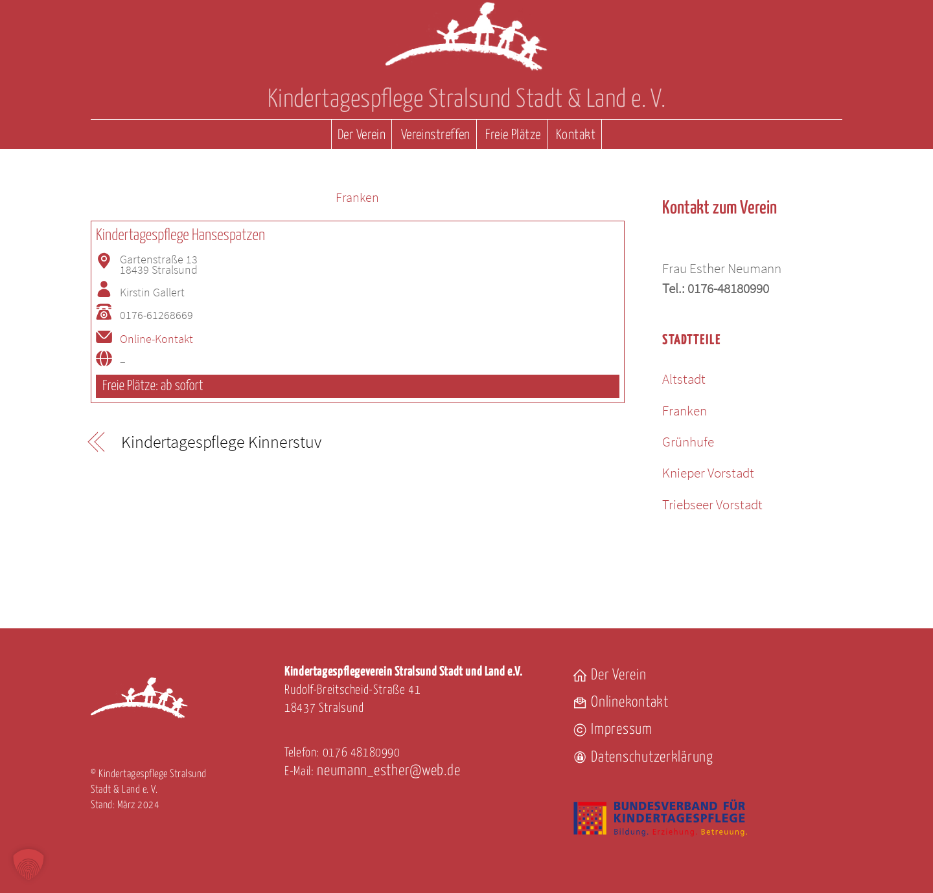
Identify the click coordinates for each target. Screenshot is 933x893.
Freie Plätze (512, 135)
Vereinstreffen (435, 135)
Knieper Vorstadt (708, 472)
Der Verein (362, 135)
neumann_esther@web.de (388, 771)
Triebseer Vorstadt (712, 504)
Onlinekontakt (620, 702)
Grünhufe (688, 441)
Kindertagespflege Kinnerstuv (221, 442)
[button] (28, 864)
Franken (357, 197)
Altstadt (684, 379)
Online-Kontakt (156, 339)
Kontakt (575, 135)
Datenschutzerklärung (642, 757)
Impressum (612, 729)
